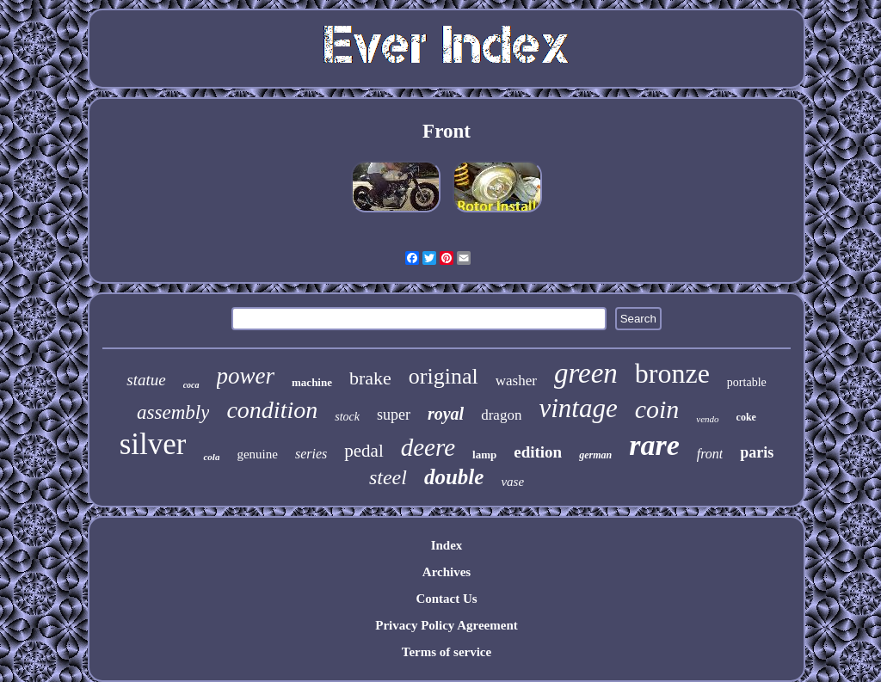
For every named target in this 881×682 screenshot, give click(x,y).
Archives (446, 572)
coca (191, 385)
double (454, 476)
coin (657, 409)
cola (211, 457)
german (595, 455)
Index (447, 545)
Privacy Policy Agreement (446, 625)
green (586, 373)
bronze (672, 373)
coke (746, 417)
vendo (707, 419)
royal (446, 413)
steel (388, 477)
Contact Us (446, 598)
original (443, 376)
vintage (578, 408)
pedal (363, 450)
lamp (484, 454)
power (246, 376)
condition (271, 409)
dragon (501, 415)
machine (312, 382)
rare (654, 445)
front (710, 453)
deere (428, 447)
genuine (257, 454)
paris (756, 452)
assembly (173, 412)
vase (512, 481)
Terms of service (446, 652)
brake (370, 378)
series (311, 453)
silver (153, 444)
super (393, 414)
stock (347, 416)
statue (145, 380)
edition (538, 452)
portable (747, 382)
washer (516, 380)
